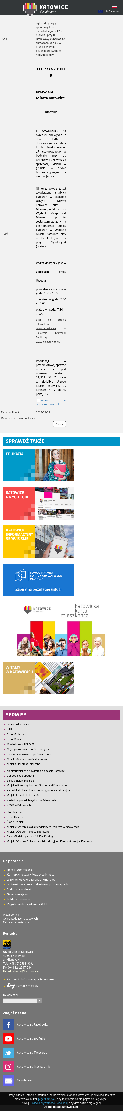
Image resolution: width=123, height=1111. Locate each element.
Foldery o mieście (18, 899)
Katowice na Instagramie (34, 1066)
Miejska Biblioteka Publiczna (23, 764)
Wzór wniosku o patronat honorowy (31, 879)
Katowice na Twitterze (32, 1052)
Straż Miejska (14, 812)
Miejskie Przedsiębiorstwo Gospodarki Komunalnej (37, 785)
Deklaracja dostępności (17, 922)
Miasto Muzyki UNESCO (20, 744)
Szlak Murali (14, 739)
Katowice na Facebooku (32, 1024)
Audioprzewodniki (19, 889)
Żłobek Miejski (15, 822)
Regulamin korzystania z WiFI (27, 904)
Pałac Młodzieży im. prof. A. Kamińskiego (30, 836)
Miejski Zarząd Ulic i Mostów (23, 795)
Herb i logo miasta (19, 869)
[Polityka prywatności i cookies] (49, 1103)
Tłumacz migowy (26, 986)
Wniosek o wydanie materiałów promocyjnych (37, 884)
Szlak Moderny (16, 734)
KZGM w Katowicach (19, 805)
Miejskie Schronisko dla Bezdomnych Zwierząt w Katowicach (43, 827)
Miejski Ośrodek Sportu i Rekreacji (27, 759)
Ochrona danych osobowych (20, 918)
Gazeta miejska (17, 894)
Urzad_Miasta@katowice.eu (21, 971)
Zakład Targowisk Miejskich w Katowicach (31, 800)
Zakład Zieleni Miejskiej (21, 780)
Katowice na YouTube (31, 1038)
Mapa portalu (11, 914)
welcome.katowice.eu (19, 724)
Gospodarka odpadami (20, 775)
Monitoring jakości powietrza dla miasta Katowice (36, 771)
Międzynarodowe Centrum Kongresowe (30, 749)
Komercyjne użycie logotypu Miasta (30, 874)
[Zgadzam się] (46, 1099)
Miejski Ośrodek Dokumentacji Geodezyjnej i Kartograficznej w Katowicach (51, 841)
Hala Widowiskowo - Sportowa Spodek (30, 754)
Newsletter (24, 1080)
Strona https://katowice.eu (60, 1106)
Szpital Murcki (15, 817)
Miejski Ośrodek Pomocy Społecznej (28, 831)
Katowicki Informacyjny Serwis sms (30, 979)
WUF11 (11, 729)
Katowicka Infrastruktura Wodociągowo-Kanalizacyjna (38, 790)
